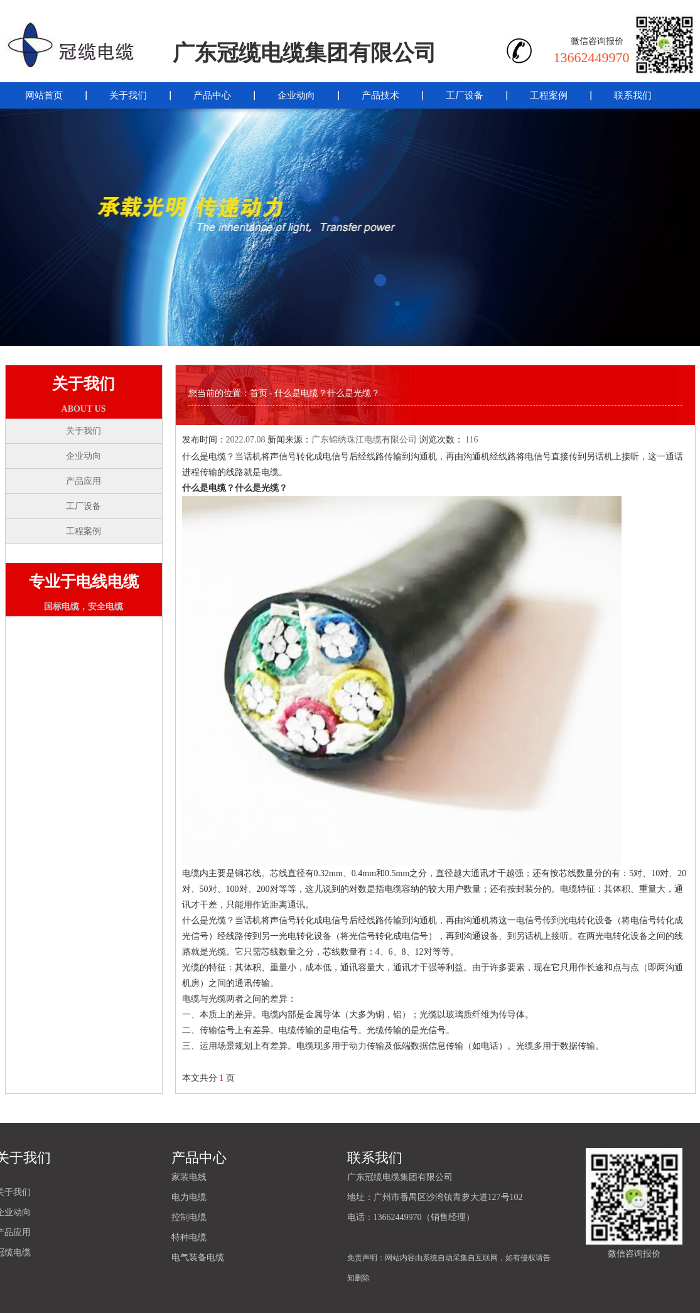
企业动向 (296, 95)
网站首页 (44, 95)
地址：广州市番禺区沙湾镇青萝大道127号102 (435, 1197)
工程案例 (549, 95)
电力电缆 (189, 1197)
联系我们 (633, 95)
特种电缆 (189, 1237)
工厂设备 (464, 95)
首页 (258, 393)
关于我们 (128, 95)
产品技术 (380, 95)
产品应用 (83, 481)
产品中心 (212, 95)
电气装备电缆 (197, 1257)
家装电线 (189, 1177)
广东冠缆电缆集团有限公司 (400, 1177)
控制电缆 (189, 1217)
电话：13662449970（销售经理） (411, 1217)
